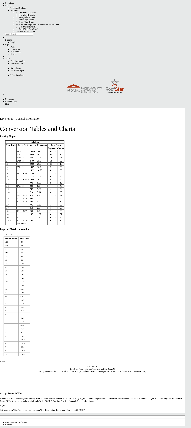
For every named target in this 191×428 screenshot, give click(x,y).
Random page (11, 101)
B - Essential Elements (25, 15)
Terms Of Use (6, 401)
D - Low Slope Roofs (25, 20)
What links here (17, 75)
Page (7, 44)
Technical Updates (18, 8)
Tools (7, 59)
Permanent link (16, 63)
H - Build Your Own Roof (26, 29)
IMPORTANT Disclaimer (16, 422)
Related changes (17, 70)
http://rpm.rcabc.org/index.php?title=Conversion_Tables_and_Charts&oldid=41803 (49, 410)
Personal (8, 40)
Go (7, 34)
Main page (9, 99)
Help (7, 104)
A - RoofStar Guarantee (26, 13)
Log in (13, 42)
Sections (14, 10)
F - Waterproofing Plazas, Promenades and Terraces (37, 24)
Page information (17, 61)
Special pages (16, 68)
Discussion (15, 49)
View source (15, 52)
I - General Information (25, 31)
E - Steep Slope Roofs (25, 22)
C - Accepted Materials (25, 17)
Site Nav (9, 5)
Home (2, 361)
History (13, 54)
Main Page (9, 3)
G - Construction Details (26, 27)
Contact (8, 425)
